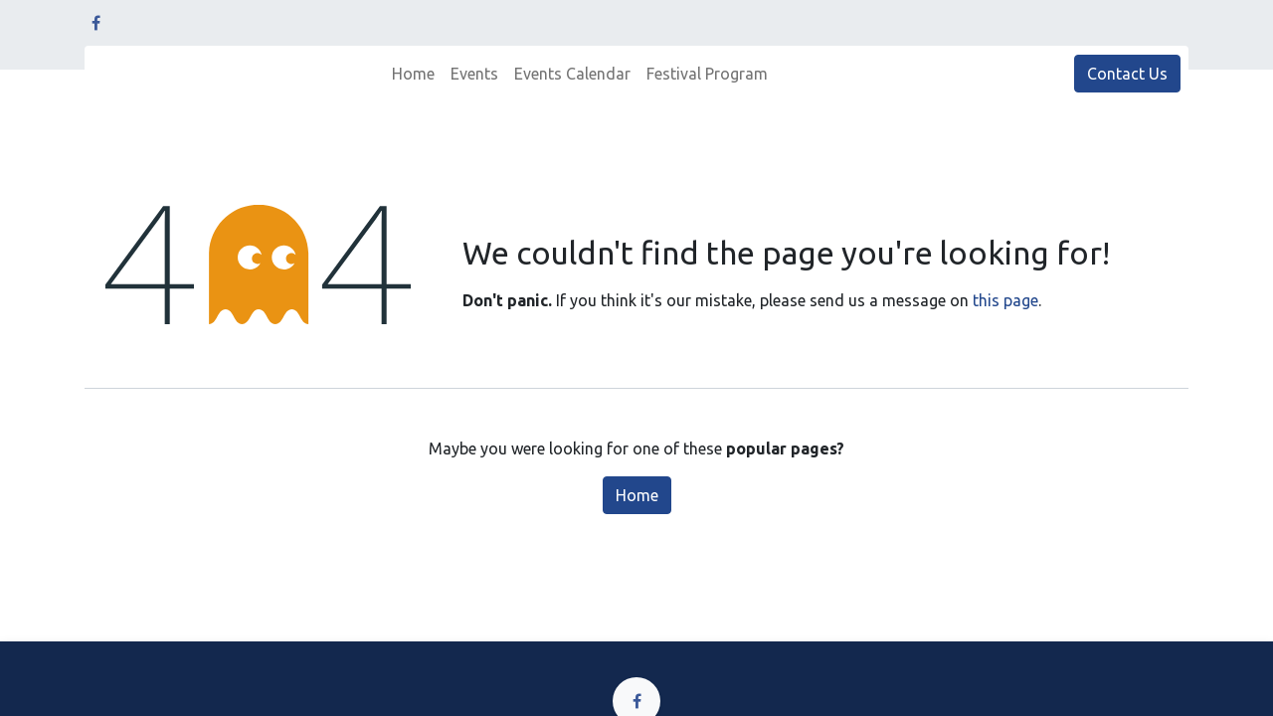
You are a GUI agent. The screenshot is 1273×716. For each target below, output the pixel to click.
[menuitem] (413, 73)
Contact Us (1127, 74)
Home (637, 495)
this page (1005, 300)
